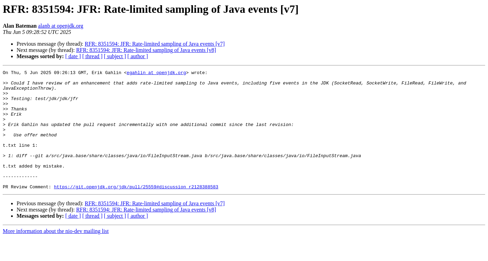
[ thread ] (92, 56)
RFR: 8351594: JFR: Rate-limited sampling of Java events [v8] (146, 50)
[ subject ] (115, 56)
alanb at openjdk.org (60, 26)
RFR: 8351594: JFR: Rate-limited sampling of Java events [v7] (154, 44)
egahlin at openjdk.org (156, 73)
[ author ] (137, 56)
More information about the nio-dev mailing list (56, 255)
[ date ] (73, 56)
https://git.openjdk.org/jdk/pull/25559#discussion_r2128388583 (136, 210)
